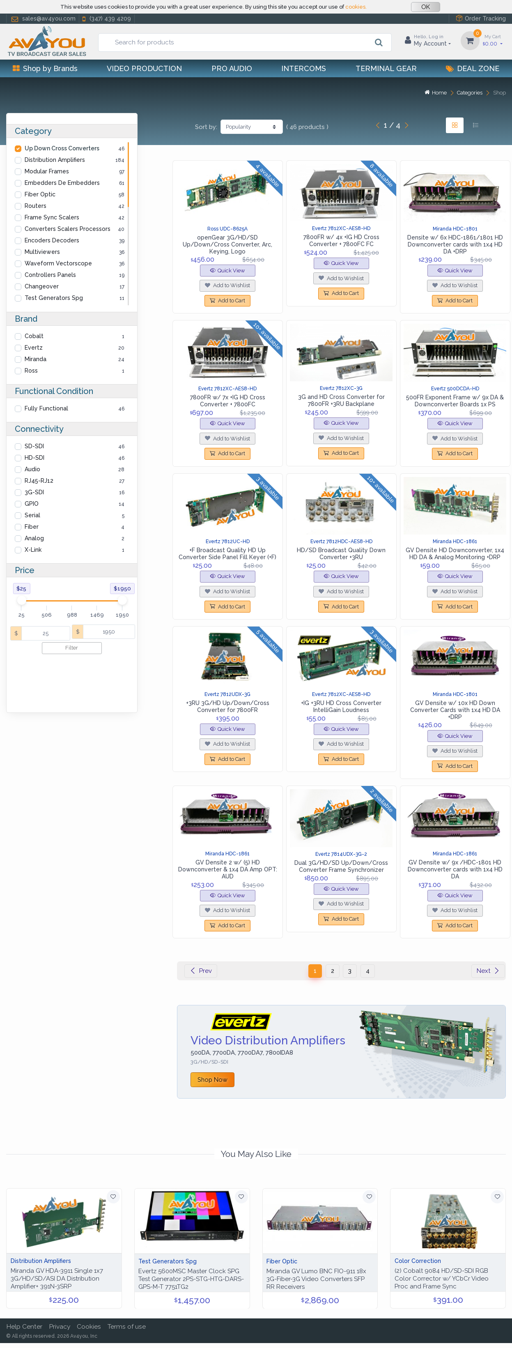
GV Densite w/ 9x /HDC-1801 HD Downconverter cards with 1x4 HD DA (455, 869)
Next (488, 971)
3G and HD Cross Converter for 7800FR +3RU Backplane (341, 400)
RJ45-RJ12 (39, 480)
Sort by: (206, 127)
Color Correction (418, 1261)
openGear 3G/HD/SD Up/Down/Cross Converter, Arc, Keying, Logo (227, 244)
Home (436, 93)
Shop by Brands (45, 68)
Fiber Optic (40, 194)
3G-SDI (34, 492)
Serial (32, 515)
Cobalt (34, 336)
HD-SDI (34, 457)
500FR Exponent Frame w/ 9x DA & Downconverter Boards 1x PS (455, 401)
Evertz (34, 347)
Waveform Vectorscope (58, 263)
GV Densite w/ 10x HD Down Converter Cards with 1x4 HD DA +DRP (455, 710)
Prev (201, 971)
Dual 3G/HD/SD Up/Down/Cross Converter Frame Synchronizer (341, 866)
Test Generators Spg (54, 298)
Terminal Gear (386, 68)
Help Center (24, 1326)
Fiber (32, 526)
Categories (469, 93)
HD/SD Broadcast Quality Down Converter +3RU (341, 553)
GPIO (32, 503)
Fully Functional (46, 408)
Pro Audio (231, 68)
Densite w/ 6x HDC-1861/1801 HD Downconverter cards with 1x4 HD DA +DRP (455, 244)
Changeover (42, 286)
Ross (31, 370)
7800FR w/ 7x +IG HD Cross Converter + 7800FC (227, 401)
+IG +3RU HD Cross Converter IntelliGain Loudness (341, 706)
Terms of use (127, 1326)
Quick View (227, 270)
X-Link (33, 549)
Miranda (35, 359)
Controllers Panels (50, 275)
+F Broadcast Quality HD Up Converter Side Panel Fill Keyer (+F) (227, 553)
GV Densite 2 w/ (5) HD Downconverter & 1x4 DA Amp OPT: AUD (227, 869)
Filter (71, 648)
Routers (35, 206)
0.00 (493, 40)
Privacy (59, 1326)
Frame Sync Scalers (52, 217)
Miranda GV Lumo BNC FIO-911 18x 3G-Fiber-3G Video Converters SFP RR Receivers (316, 1278)
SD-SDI (34, 446)
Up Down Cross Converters (62, 148)
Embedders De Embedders (62, 183)
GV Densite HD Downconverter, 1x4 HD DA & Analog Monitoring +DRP (455, 553)
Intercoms (303, 68)
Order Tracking (481, 18)
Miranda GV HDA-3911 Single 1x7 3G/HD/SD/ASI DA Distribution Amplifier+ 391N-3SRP (57, 1278)
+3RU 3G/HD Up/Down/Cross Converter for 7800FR (227, 706)
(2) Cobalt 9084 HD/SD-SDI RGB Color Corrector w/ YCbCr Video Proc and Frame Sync (442, 1278)
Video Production (144, 68)
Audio (32, 469)
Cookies (89, 1326)
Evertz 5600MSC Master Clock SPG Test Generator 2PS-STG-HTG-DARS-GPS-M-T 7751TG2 (191, 1278)
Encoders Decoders (52, 240)
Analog (34, 538)
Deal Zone (472, 68)
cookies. (356, 7)
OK (425, 7)
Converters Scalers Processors (67, 229)
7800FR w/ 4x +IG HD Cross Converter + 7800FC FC (341, 240)
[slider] (21, 600)
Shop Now (212, 1079)
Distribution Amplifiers (55, 160)
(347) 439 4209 (106, 18)
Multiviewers (42, 252)
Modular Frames (47, 171)
